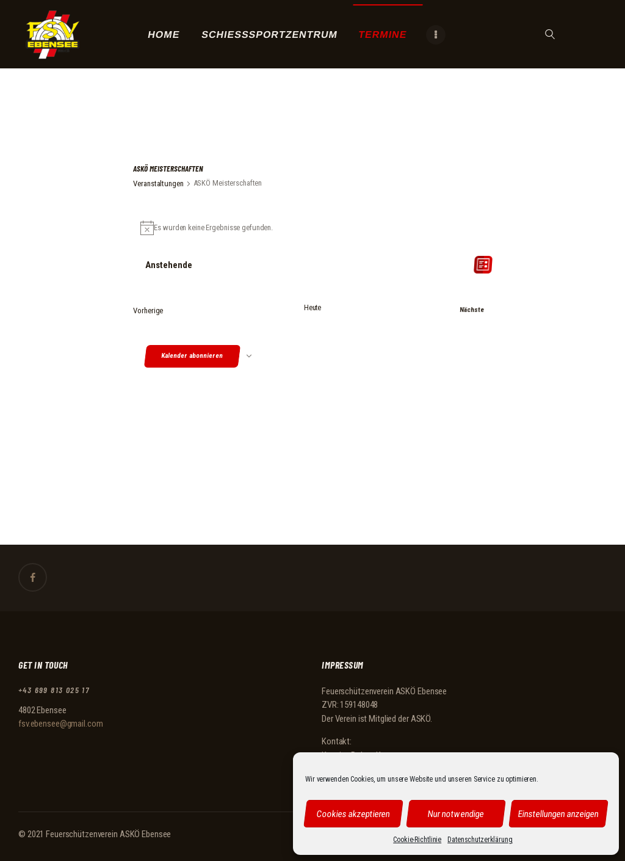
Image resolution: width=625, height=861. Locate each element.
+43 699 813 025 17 (53, 690)
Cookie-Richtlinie (417, 839)
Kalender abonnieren (192, 358)
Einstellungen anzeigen (558, 813)
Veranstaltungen (158, 183)
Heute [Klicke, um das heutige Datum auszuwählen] (312, 304)
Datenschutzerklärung (480, 839)
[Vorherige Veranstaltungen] (148, 310)
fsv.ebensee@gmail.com (60, 724)
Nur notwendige (456, 813)
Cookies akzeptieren (353, 813)
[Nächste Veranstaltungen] (463, 310)
